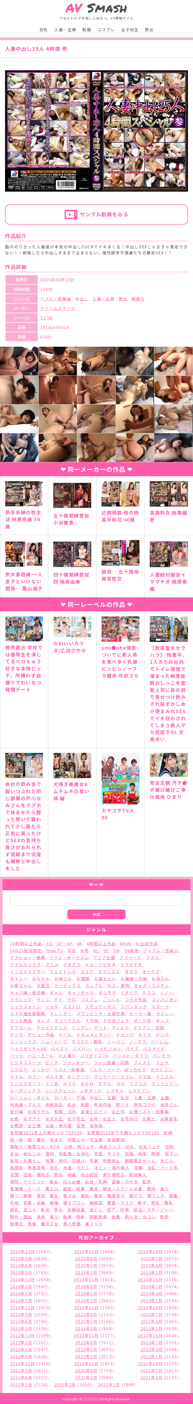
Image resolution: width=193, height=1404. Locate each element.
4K (79, 944)
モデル (105, 1084)
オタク (131, 972)
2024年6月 (21, 1293)
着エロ (52, 1189)
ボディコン (161, 1070)
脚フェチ (156, 1196)
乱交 (125, 1098)
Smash (96, 8)
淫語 (14, 1175)
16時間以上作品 (26, 944)
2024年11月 (86, 1279)
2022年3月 (21, 1356)
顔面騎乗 (98, 1217)
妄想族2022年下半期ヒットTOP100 (123, 1133)
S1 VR (46, 318)
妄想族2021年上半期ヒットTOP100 (46, 1133)
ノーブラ (137, 1042)
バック (16, 1056)
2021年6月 (21, 1377)
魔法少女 (50, 1224)
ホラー (34, 1077)
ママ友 (144, 1077)
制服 (86, 30)
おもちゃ (41, 979)
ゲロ (71, 1000)
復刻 (49, 1154)
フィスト (142, 1063)
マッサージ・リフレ (113, 1077)
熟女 (149, 30)
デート (100, 1028)
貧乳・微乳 (162, 1203)
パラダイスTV (94, 1056)
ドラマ (144, 1035)
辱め (58, 1210)
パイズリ (59, 1049)
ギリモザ (107, 993)
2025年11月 (86, 1251)
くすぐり (129, 993)
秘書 (80, 1189)
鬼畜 (32, 1224)
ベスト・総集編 (55, 299)
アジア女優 (104, 958)
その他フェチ (116, 1021)
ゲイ (58, 1000)
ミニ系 (52, 1084)
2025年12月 (22, 1251)
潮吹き (43, 1175)
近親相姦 (76, 1210)
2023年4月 (151, 1321)
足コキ (29, 1210)
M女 (72, 951)
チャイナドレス (52, 1028)
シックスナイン (25, 1007)
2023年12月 (22, 1307)
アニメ (52, 965)
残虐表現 (36, 1168)
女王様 (34, 1126)
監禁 (146, 1182)
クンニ (43, 1000)
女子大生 (54, 1119)
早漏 (93, 1161)
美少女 (69, 1196)
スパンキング (133, 1007)
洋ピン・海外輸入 (111, 1168)
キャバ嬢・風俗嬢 (27, 993)
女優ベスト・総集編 (149, 1112)
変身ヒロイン (94, 1112)
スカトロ (71, 1007)
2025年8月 (86, 1258)
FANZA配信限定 (26, 951)
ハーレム (159, 1042)
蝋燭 (54, 1203)
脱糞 (173, 1196)
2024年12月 (22, 1279)
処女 (71, 1105)
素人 (164, 1189)
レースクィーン (60, 1091)
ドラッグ (124, 1035)
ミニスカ (164, 1077)
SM (116, 951)
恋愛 (98, 1154)
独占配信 (89, 1175)
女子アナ (32, 1119)
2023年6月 (21, 1321)
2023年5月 (86, 1321)
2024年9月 (21, 1286)
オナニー (19, 979)
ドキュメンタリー (94, 1035)
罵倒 (41, 1196)
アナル (153, 958)
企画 (165, 1098)
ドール (65, 1035)
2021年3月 (21, 1384)
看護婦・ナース (25, 1189)
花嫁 (14, 1203)
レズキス (115, 1091)
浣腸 (138, 1168)
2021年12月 (22, 1363)
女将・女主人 (102, 1119)
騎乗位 (138, 299)
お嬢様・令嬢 (134, 979)
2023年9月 (21, 1314)
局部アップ (110, 1147)
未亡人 (167, 1161)
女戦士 (149, 1119)
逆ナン (96, 1210)
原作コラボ (145, 1105)
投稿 (129, 1154)
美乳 (54, 1196)
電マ (54, 1217)
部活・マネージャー (153, 1210)
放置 (49, 1161)
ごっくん (111, 1000)
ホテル (16, 1077)
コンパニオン (164, 1000)
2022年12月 (22, 1335)
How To (55, 951)
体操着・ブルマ (25, 1105)
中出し (81, 299)
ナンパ (162, 1035)
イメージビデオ (100, 965)
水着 (67, 1168)
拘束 (142, 1154)
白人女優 (71, 1182)
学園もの (76, 1140)
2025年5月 (86, 1265)
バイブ (132, 1049)
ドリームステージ (58, 308)
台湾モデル (39, 1112)
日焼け (78, 1161)
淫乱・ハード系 (162, 1168)
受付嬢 (16, 1112)
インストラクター (27, 972)
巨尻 (169, 1147)
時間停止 (111, 1161)
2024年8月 (86, 1286)
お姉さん (63, 979)
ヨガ (120, 1084)
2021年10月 (150, 1363)
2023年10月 (150, 1307)
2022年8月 (86, 1342)
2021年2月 (65, 1384)
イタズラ (71, 965)
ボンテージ (78, 1077)
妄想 (80, 1126)
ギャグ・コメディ (151, 986)
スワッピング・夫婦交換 (100, 1014)
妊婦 (168, 1133)
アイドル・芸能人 (160, 951)
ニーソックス (23, 1042)
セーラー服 (140, 1014)
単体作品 (102, 1105)
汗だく (83, 1168)
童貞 (93, 1189)
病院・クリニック (27, 1182)
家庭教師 (116, 1140)
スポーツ (160, 1007)
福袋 (67, 1189)
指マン (171, 1154)
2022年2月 (86, 1356)
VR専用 (131, 951)
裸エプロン (74, 1203)
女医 (14, 1119)
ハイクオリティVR (28, 1049)
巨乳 (43, 30)
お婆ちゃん (105, 979)
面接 (67, 1217)
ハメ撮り (67, 1056)
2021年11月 (86, 1363)
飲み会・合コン (140, 1217)
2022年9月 (21, 1342)
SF (106, 951)
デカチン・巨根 (148, 1028)
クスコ (149, 993)
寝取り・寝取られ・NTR (34, 1147)
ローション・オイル (30, 1098)
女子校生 (130, 30)
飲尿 (164, 1217)
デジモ (16, 1035)
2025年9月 (21, 1258)
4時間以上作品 (101, 944)
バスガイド (154, 1049)
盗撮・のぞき (125, 1182)
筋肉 (151, 1189)
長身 (41, 1217)
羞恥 (85, 1196)
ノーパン (115, 1042)
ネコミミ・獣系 (86, 1042)
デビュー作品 (41, 1035)
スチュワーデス (100, 1007)
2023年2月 (86, 1328)
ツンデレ (80, 1028)
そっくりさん (67, 1021)
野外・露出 (21, 1217)
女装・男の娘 (58, 1126)
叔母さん (169, 1105)
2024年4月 (151, 1293)
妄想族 (96, 1126)
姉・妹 (16, 1140)
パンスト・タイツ (130, 1056)
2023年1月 (151, 1328)
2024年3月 (21, 1300)
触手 (142, 1203)
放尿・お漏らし (25, 1161)
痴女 (54, 1182)
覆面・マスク (120, 1203)
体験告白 (54, 1105)
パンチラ (161, 1056)
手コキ (113, 1154)
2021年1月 (109, 1384)
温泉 (27, 1175)
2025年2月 (86, 1272)
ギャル (56, 993)
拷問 (155, 1154)
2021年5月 (86, 1377)
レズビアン (139, 1091)
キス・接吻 (118, 986)
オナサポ (151, 972)
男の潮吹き (114, 1175)
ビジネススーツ (25, 1063)
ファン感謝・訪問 (111, 1063)
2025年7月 (151, 1258)
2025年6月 (21, 1265)
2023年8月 (86, 1314)
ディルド (120, 1028)
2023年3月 (21, 1328)
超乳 (14, 1210)
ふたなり (18, 1070)
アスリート (131, 958)
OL (96, 951)
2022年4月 (151, 1349)
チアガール (21, 1028)
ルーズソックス (25, 1091)
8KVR (125, 944)
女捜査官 (169, 1119)
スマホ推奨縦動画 (27, 1014)
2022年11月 (86, 1335)
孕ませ (56, 1140)
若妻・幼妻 (34, 1203)
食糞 (116, 1217)
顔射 (80, 1217)
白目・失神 (96, 1182)
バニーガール (40, 1056)
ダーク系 (142, 1021)
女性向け (129, 1119)
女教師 (16, 1126)
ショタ (52, 1007)
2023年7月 (151, 1314)
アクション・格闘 (27, 958)
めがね (87, 1084)
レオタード (91, 1091)
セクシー (165, 1014)
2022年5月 (86, 1349)
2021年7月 (151, 1370)
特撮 (71, 1175)
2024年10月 (150, 1279)
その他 (92, 1021)
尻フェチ (85, 1147)
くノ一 (166, 993)
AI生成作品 (147, 944)
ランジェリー (164, 1084)
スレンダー (61, 1014)
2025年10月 (150, 1251)
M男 (84, 951)
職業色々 (116, 1196)
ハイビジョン (108, 1049)
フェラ (162, 1063)
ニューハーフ (54, 1042)
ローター (63, 1098)
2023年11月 (86, 1307)
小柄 (68, 1147)
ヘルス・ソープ (104, 1070)
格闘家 (16, 1168)
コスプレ (106, 30)
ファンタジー (76, 1063)
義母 (98, 1196)
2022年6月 (21, 1349)
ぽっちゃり (135, 1070)
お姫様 (83, 979)
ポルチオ (54, 1077)
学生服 (96, 1140)
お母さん (160, 979)
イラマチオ (131, 965)
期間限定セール (140, 1161)
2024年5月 (86, 1293)
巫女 (14, 1154)
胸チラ (136, 1196)
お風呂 (43, 986)
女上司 (118, 1112)
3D (49, 944)
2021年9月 (21, 1370)
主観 (111, 1098)
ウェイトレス (63, 972)
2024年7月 (151, 1286)
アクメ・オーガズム (69, 958)
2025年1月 (151, 1272)
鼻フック (94, 1224)
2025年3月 (21, 1272)
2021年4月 (151, 1377)
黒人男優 (72, 1224)
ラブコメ (138, 1084)
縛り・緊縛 (21, 1196)
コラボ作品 (136, 1000)
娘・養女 (36, 1140)
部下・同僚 (118, 1210)
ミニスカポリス (25, 1084)
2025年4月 (151, 1265)
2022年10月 (150, 1335)
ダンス (162, 1021)
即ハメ (122, 1105)
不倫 (80, 1098)
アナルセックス (25, 965)
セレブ (43, 1021)
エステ (87, 972)
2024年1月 (151, 1300)
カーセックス (67, 986)
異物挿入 (138, 1175)
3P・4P (64, 944)
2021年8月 (86, 1370)
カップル (94, 986)
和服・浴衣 (65, 1112)
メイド (69, 1084)
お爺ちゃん (21, 986)
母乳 (54, 1168)
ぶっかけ (40, 1070)
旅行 (63, 1161)
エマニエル (109, 972)
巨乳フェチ (150, 1147)
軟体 (45, 1210)
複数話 (96, 1203)
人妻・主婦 (65, 30)
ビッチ (51, 1063)
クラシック (21, 1000)
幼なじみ (32, 1154)
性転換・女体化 (74, 1154)
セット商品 (21, 1021)
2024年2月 (86, 1300)
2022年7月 (151, 1342)
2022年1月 (151, 1356)
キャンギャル (81, 993)
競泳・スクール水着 (122, 1189)
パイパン (81, 1049)
